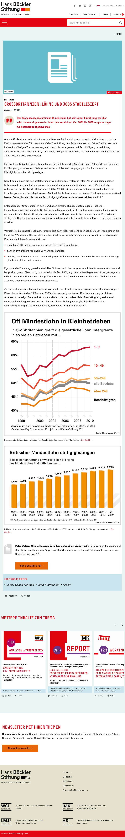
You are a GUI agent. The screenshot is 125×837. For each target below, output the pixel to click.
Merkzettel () (90, 14)
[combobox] (92, 22)
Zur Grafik (85, 440)
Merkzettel (67, 777)
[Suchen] (120, 22)
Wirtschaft (81, 688)
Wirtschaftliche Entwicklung (62, 688)
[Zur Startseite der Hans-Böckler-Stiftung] (16, 13)
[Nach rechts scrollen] (121, 625)
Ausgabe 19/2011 (12, 110)
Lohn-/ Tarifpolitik (48, 584)
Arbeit (66, 584)
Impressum (68, 781)
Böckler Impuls (114, 93)
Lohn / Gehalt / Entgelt (20, 584)
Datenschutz (68, 786)
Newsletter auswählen (19, 748)
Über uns (74, 14)
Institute (117, 14)
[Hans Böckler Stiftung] (16, 782)
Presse (105, 14)
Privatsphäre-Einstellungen (74, 790)
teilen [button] (25, 595)
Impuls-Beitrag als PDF (31, 567)
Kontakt (66, 772)
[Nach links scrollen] (116, 625)
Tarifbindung (10, 691)
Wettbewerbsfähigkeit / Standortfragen (67, 691)
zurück (119, 33)
